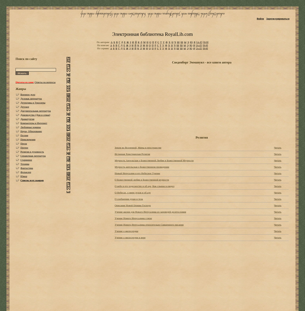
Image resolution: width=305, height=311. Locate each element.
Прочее (24, 147)
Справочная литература (33, 155)
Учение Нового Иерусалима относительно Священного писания (149, 224)
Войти (260, 18)
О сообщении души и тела (129, 199)
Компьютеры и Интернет (33, 123)
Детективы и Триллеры (32, 102)
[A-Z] (199, 42)
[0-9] (205, 42)
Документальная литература (35, 110)
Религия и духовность (32, 151)
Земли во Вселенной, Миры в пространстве (138, 147)
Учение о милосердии (126, 231)
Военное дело (27, 94)
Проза (23, 143)
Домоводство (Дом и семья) (35, 114)
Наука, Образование (31, 131)
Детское (24, 106)
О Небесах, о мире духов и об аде (133, 192)
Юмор (23, 176)
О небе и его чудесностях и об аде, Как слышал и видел (144, 186)
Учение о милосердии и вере (130, 237)
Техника (24, 164)
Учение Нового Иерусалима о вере (133, 218)
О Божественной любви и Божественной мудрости (142, 179)
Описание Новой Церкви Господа (133, 205)
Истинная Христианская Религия (132, 154)
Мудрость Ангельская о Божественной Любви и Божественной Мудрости (154, 160)
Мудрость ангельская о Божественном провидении (142, 166)
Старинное (26, 159)
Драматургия (27, 119)
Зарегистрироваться (277, 18)
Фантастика (26, 168)
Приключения (27, 139)
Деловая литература (31, 98)
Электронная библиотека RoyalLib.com (152, 34)
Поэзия (24, 135)
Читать (277, 147)
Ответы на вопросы (45, 82)
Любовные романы (30, 127)
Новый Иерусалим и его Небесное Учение (137, 173)
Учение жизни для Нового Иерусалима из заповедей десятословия (150, 211)
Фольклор (25, 172)
